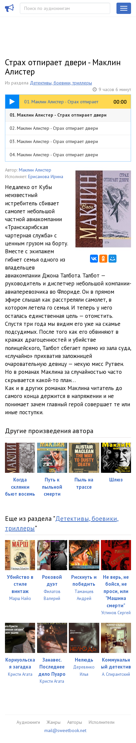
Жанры (54, 722)
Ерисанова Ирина (45, 176)
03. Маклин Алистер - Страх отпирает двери (54, 141)
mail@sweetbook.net (65, 730)
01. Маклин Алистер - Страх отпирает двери (58, 115)
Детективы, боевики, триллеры (61, 83)
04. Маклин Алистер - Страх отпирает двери (54, 155)
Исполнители (101, 722)
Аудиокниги (28, 722)
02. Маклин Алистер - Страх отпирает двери (54, 128)
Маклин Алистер (35, 170)
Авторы (74, 722)
